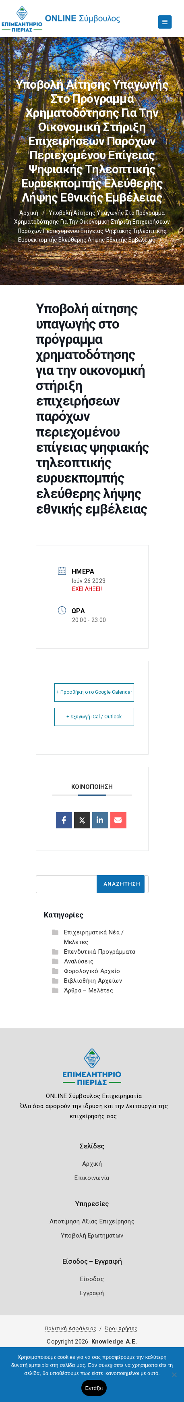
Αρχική (28, 213)
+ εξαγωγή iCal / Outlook (94, 717)
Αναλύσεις (79, 961)
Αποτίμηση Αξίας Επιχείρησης (92, 1221)
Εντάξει (94, 1388)
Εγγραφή (92, 1293)
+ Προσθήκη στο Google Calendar (94, 692)
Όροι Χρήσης (121, 1328)
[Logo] (92, 1073)
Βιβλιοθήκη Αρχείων (93, 980)
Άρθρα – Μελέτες (89, 990)
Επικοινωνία (91, 1178)
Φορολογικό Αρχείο (92, 971)
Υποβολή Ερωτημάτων (92, 1235)
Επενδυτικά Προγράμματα (100, 951)
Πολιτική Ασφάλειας (70, 1328)
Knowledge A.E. (114, 1341)
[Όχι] (174, 1379)
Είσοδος (92, 1279)
